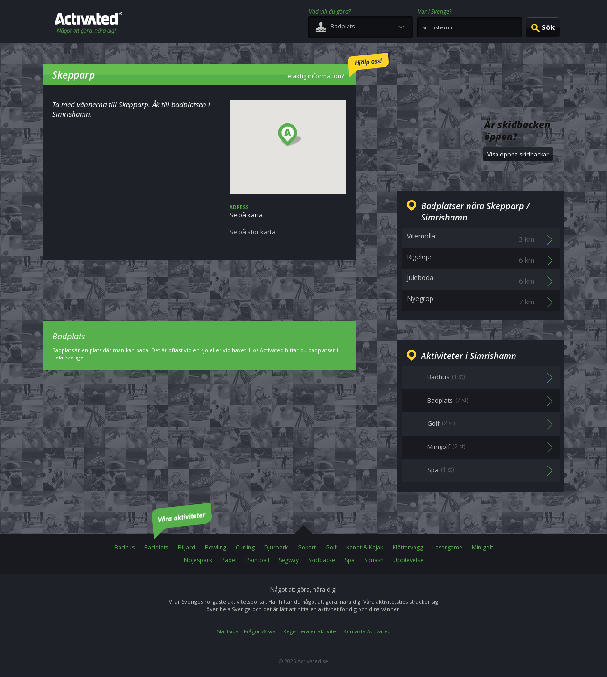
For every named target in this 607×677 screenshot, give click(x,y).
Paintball (257, 560)
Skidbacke (321, 560)
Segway (289, 560)
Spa (350, 560)
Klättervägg (408, 547)
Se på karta (288, 220)
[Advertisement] (199, 283)
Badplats (156, 547)
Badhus (124, 547)
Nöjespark (198, 560)
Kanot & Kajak (364, 547)
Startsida (228, 631)
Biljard (186, 547)
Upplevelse (408, 560)
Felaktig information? (337, 66)
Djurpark (276, 547)
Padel (229, 560)
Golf (331, 547)
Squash (374, 560)
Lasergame (447, 547)
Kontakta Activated (367, 631)
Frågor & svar (261, 631)
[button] (290, 135)
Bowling (215, 547)
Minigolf (482, 547)
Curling (245, 547)
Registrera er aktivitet (310, 631)
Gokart (306, 547)
